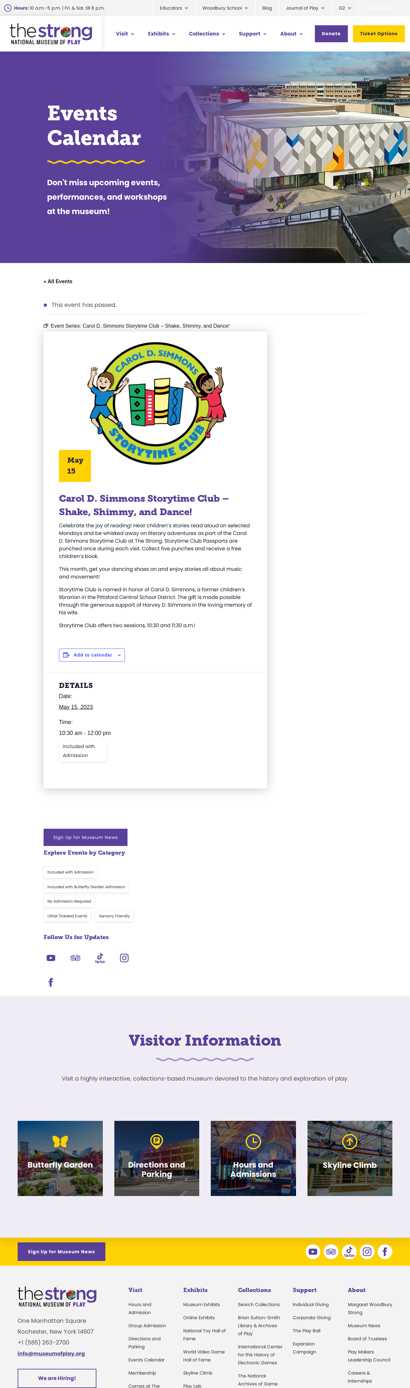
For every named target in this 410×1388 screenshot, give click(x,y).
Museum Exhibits (201, 1152)
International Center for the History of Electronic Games (260, 1203)
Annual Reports (364, 1268)
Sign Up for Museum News (310, 342)
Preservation (252, 1300)
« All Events (58, 281)
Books (354, 1281)
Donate (331, 33)
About (288, 33)
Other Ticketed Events (292, 420)
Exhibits (158, 33)
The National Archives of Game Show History (258, 1232)
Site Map (380, 1367)
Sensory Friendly (339, 420)
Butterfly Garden (201, 1247)
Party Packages (145, 1268)
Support (249, 33)
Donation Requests (149, 1321)
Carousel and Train (204, 1260)
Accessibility (141, 1255)
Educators (171, 8)
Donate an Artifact (258, 1287)
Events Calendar (146, 1208)
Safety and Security (150, 1307)
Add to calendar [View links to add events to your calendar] (93, 662)
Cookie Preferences (333, 1367)
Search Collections (259, 1152)
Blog (267, 8)
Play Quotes (361, 1294)
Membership (142, 1221)
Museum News (364, 1173)
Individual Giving (311, 1152)
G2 (342, 8)
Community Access (369, 1242)
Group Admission (147, 1173)
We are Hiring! (57, 1226)
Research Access (257, 1253)
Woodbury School (222, 8)
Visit (122, 33)
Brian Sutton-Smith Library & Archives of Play (259, 1173)
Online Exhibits (199, 1165)
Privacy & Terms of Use (268, 1367)
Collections (204, 33)
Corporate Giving (312, 1165)
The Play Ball (306, 1179)
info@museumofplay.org (51, 1201)
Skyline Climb (197, 1221)
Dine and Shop (144, 1294)
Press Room (361, 1255)
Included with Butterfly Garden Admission (311, 391)
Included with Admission (79, 758)
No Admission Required (294, 405)
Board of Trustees (367, 1187)
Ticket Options (379, 33)
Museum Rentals (146, 1281)
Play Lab (192, 1234)
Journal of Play (302, 8)
